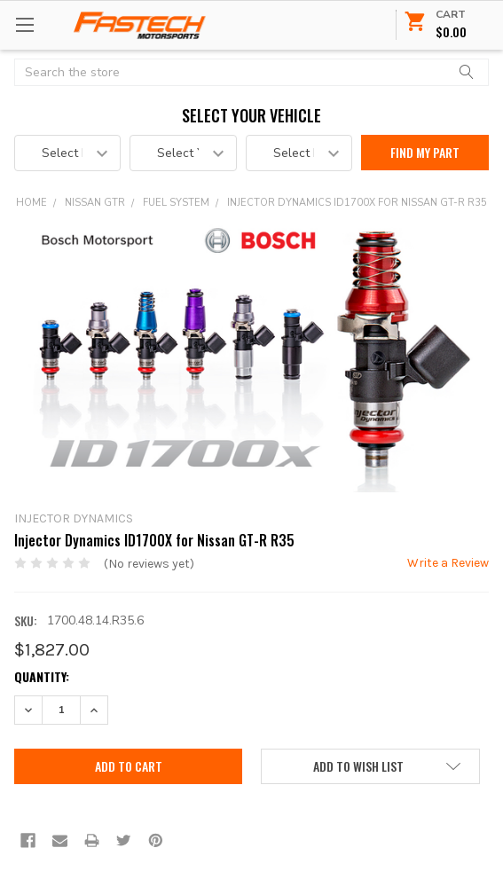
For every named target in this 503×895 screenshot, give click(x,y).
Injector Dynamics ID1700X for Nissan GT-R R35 (357, 202)
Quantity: (41, 676)
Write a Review (448, 562)
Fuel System (176, 202)
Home (31, 202)
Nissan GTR (95, 202)
